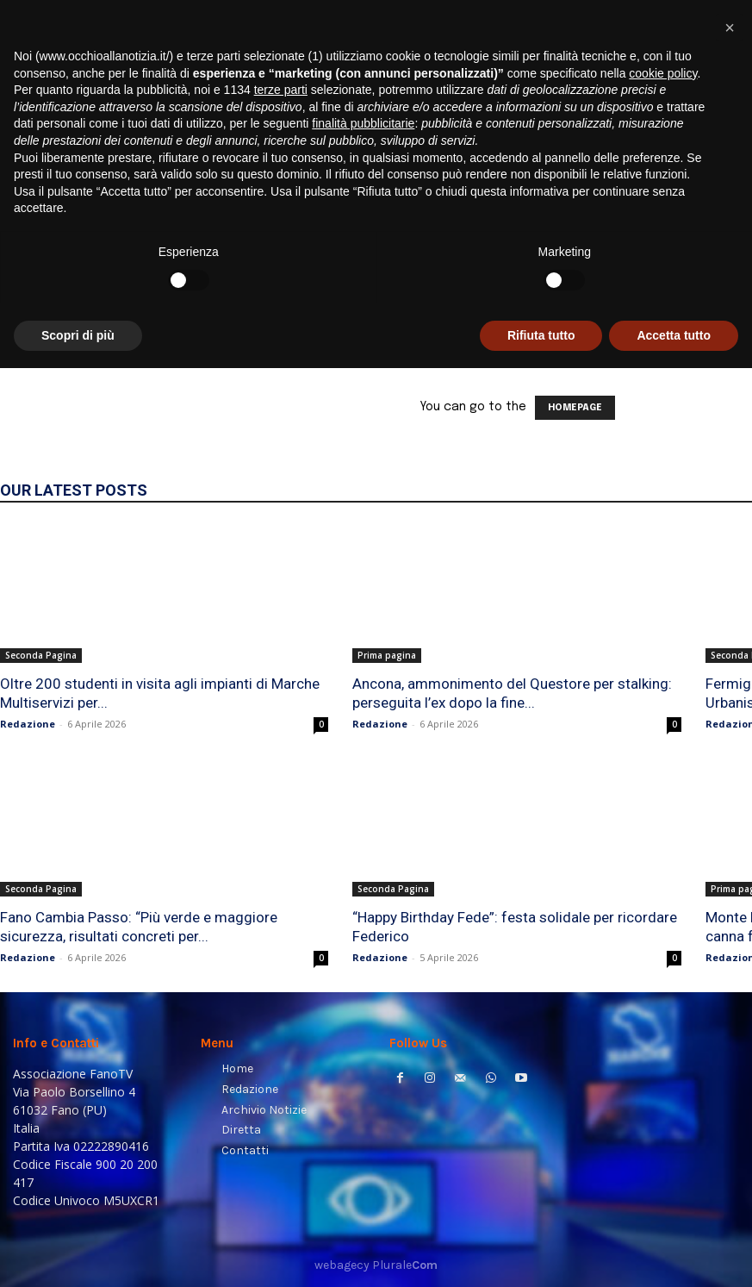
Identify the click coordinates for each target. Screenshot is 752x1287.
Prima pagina (386, 655)
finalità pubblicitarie (363, 1042)
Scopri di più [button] (78, 1253)
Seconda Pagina (41, 655)
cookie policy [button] (663, 991)
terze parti (281, 1008)
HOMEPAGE (575, 408)
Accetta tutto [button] (674, 1253)
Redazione (27, 723)
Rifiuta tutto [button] (541, 1253)
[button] (718, 220)
